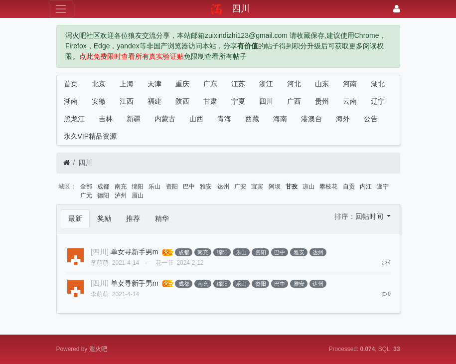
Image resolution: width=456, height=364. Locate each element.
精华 (162, 218)
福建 (154, 101)
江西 (127, 101)
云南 (350, 101)
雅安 (206, 186)
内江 (366, 186)
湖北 (378, 84)
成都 (103, 186)
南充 (121, 186)
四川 (266, 101)
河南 (350, 84)
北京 (99, 84)
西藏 (252, 119)
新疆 (134, 119)
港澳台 (311, 119)
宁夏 (238, 101)
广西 (294, 101)
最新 (75, 218)
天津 (154, 84)
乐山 (154, 186)
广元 (86, 195)
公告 (371, 119)
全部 (86, 186)
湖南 (71, 101)
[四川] (100, 252)
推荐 (133, 218)
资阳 (172, 186)
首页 (71, 84)
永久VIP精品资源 (90, 136)
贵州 (322, 101)
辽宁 (378, 101)
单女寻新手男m (134, 252)
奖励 (104, 218)
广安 (240, 186)
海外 (343, 119)
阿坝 (275, 186)
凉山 (308, 186)
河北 (294, 84)
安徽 (99, 101)
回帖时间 (370, 216)
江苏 (238, 84)
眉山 (138, 195)
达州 (223, 186)
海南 (280, 119)
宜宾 (257, 186)
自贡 (349, 186)
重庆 (182, 84)
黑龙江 (74, 119)
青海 (224, 119)
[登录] (396, 8)
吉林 (106, 119)
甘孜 (292, 186)
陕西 (182, 101)
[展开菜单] (61, 8)
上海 (127, 84)
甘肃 (210, 101)
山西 (196, 119)
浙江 (266, 84)
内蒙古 (164, 119)
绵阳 (138, 186)
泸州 (121, 195)
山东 (322, 84)
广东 (210, 84)
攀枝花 (328, 186)
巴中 (189, 186)
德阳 (103, 195)
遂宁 (383, 186)
